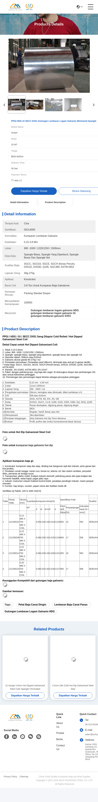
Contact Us (60, 747)
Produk (60, 733)
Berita (59, 739)
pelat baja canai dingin (32, 604)
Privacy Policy (10, 776)
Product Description (55, 202)
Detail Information (19, 202)
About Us (59, 725)
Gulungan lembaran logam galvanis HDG (30, 611)
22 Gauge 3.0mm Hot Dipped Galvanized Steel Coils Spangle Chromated (25, 687)
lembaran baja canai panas (70, 604)
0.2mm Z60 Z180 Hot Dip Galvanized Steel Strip (73, 687)
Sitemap (24, 776)
